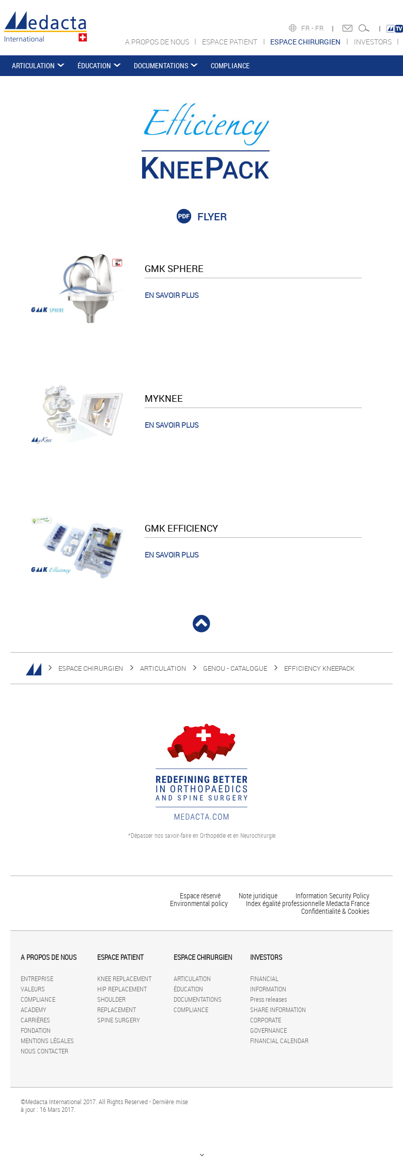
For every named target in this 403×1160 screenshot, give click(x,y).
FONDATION (36, 1030)
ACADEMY (34, 1009)
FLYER (212, 216)
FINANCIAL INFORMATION (268, 983)
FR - (308, 28)
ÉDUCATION (94, 65)
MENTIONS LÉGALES (47, 1040)
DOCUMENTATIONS (161, 65)
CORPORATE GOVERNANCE (268, 1025)
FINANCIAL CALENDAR (279, 1040)
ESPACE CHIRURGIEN (90, 668)
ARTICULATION (33, 65)
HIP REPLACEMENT (122, 988)
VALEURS (33, 988)
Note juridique (258, 895)
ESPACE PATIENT (230, 42)
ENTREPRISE (37, 978)
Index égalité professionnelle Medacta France (307, 903)
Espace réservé (201, 895)
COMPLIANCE (230, 65)
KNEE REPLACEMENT (124, 978)
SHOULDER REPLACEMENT (116, 1004)
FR (320, 28)
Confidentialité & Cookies (335, 911)
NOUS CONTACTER (44, 1051)
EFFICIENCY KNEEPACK (319, 668)
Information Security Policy (332, 895)
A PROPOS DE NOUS (158, 42)
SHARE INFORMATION (278, 1009)
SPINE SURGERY (118, 1020)
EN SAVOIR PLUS (171, 295)
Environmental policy (199, 903)
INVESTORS (373, 42)
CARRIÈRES (35, 1020)
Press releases (268, 999)
